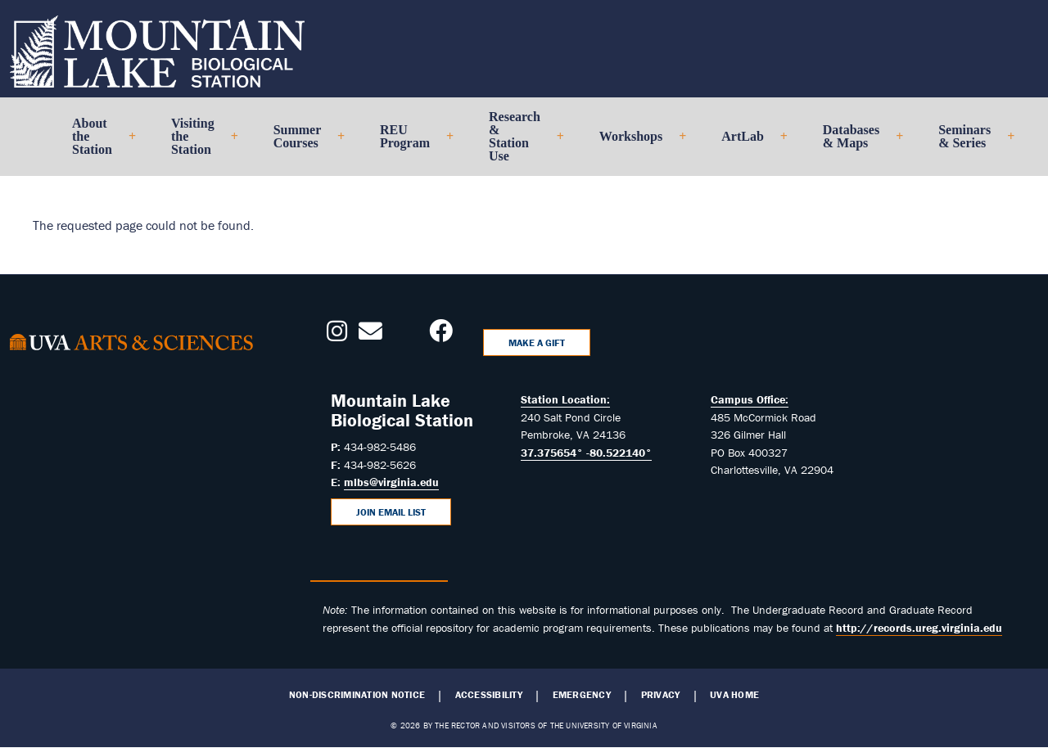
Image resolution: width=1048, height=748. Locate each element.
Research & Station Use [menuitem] (519, 143)
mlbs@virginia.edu (391, 482)
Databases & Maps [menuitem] (856, 143)
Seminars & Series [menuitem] (969, 143)
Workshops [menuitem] (636, 142)
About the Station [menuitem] (97, 142)
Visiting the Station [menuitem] (197, 142)
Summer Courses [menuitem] (302, 143)
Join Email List (391, 512)
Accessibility (488, 695)
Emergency (582, 695)
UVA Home (734, 695)
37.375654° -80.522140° (586, 452)
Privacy (660, 695)
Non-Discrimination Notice (357, 695)
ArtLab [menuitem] (747, 142)
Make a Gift (536, 342)
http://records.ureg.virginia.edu (919, 627)
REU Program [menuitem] (409, 143)
